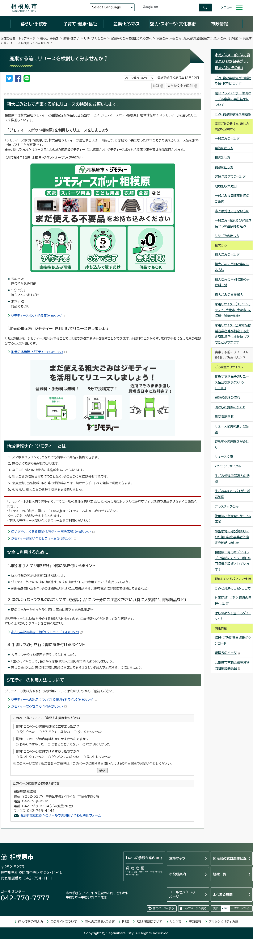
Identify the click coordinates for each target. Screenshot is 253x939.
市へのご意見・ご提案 (100, 921)
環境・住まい (71, 38)
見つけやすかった (32, 756)
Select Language (106, 7)
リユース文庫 (225, 456)
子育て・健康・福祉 (80, 24)
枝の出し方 (222, 157)
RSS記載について (149, 921)
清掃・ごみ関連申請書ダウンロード (233, 640)
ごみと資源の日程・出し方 (232, 588)
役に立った (27, 731)
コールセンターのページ (182, 894)
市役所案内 (177, 874)
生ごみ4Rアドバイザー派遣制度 (232, 493)
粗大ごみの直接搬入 (229, 294)
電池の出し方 (224, 148)
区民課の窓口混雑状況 (229, 858)
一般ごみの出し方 (227, 138)
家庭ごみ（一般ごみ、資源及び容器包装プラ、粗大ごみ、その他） (197, 38)
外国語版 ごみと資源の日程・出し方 (233, 600)
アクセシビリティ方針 (223, 921)
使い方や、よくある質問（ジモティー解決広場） (52, 531)
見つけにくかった (99, 756)
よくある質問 (223, 894)
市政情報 (219, 24)
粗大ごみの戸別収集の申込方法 (232, 266)
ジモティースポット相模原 (38, 315)
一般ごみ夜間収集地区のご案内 (232, 198)
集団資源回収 (224, 416)
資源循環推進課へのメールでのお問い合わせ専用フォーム (60, 815)
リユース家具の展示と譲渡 (232, 429)
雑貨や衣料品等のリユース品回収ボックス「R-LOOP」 (232, 382)
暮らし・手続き (34, 24)
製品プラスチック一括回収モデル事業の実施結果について (233, 99)
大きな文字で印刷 (180, 85)
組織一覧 (219, 874)
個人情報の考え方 (30, 921)
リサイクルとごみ (95, 38)
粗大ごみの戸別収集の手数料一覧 (232, 282)
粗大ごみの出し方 (227, 254)
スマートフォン (242, 908)
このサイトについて (63, 921)
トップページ (27, 38)
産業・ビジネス (126, 24)
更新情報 (195, 921)
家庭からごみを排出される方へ (131, 38)
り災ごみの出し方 (227, 235)
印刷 (156, 85)
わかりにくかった (98, 744)
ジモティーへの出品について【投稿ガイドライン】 (54, 699)
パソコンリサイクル (228, 466)
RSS (125, 921)
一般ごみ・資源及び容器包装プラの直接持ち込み (233, 223)
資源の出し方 (224, 167)
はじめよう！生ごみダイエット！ (233, 616)
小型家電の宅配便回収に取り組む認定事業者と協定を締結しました (232, 537)
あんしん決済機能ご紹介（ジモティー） (47, 632)
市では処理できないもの (232, 211)
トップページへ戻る (195, 908)
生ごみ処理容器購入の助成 (232, 478)
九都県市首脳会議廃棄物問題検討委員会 (232, 665)
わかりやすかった (32, 744)
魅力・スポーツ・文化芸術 (173, 24)
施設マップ (177, 858)
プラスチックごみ (227, 506)
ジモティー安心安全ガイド (39, 706)
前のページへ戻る (163, 908)
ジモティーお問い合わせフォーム (43, 538)
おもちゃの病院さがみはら (232, 444)
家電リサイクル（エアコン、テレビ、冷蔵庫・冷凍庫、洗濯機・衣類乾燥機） (233, 310)
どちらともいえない (56, 731)
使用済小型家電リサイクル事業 (233, 518)
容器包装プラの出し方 (230, 176)
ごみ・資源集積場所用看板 (233, 114)
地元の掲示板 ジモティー (39, 351)
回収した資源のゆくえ (230, 407)
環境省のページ (227, 652)
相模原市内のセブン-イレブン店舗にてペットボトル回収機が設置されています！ (233, 561)
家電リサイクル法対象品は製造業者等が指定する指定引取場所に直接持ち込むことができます (233, 334)
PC (226, 908)
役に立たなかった (89, 731)
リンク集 (175, 921)
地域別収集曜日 (226, 186)
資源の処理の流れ (227, 397)
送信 (102, 770)
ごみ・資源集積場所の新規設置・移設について (233, 80)
